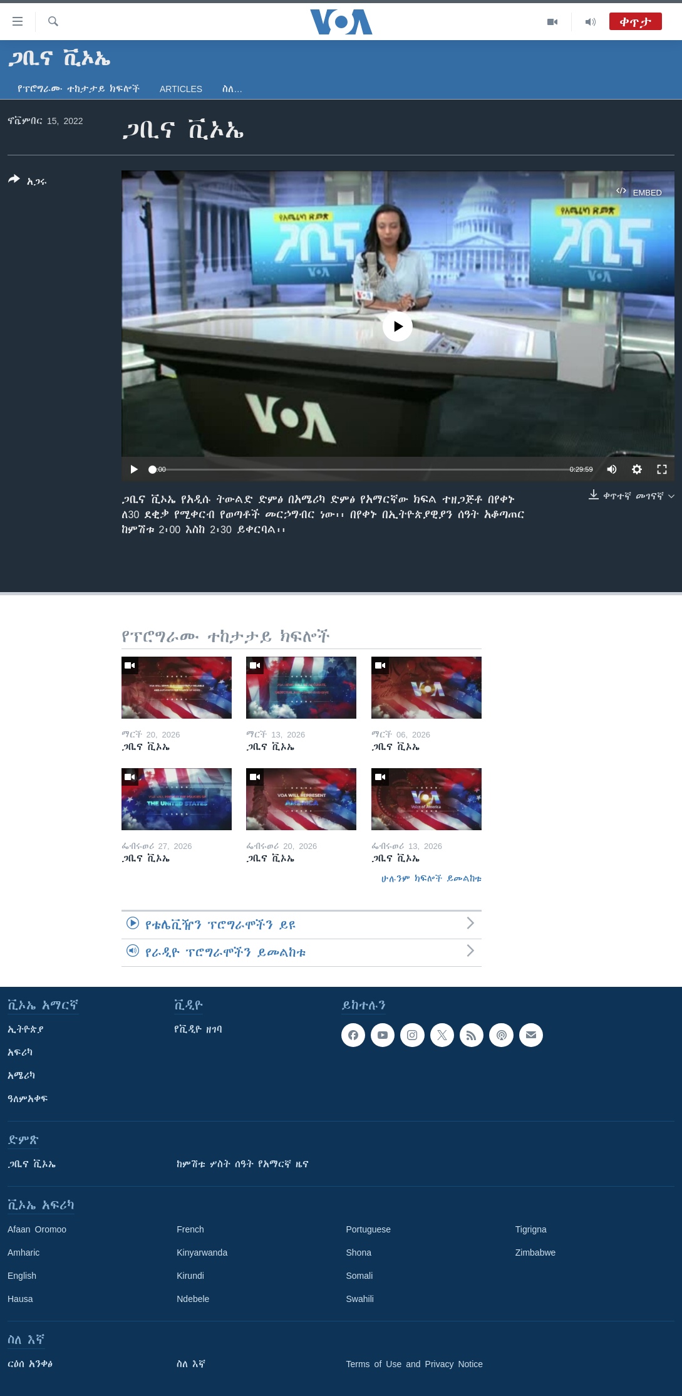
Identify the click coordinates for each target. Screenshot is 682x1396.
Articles (181, 89)
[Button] (27, 182)
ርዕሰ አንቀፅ (30, 1364)
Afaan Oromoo (37, 1229)
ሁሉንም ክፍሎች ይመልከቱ (431, 878)
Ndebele (193, 1299)
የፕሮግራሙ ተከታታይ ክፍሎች (79, 89)
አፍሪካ (20, 1052)
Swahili (360, 1299)
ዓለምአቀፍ (28, 1099)
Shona (358, 1252)
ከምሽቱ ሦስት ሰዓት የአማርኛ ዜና (243, 1164)
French (190, 1229)
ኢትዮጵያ (26, 1029)
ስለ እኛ (191, 1364)
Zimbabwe (535, 1252)
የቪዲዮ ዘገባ (198, 1029)
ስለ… (232, 89)
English (22, 1275)
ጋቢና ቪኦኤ (32, 1164)
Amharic (23, 1252)
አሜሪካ (21, 1075)
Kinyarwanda (202, 1252)
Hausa (20, 1299)
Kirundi (190, 1275)
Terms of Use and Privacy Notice (414, 1364)
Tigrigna (531, 1229)
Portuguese (368, 1229)
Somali (359, 1275)
